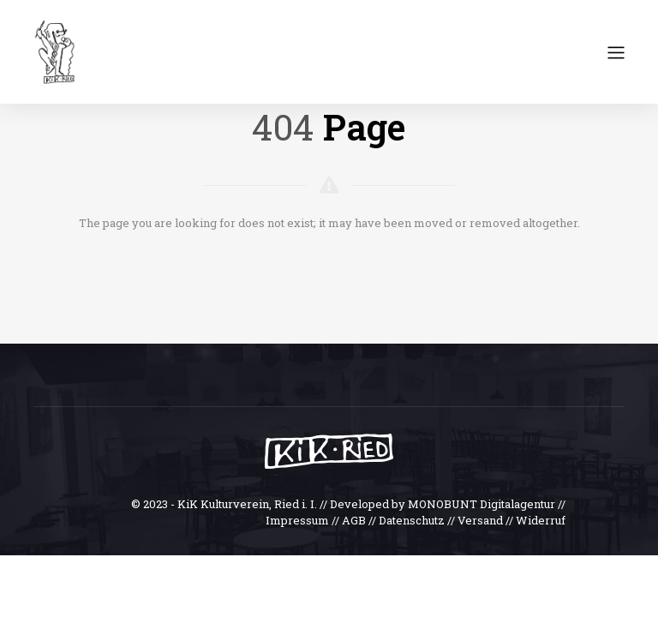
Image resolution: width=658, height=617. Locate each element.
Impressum (297, 520)
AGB (354, 520)
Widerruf (540, 520)
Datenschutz (412, 520)
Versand (480, 520)
